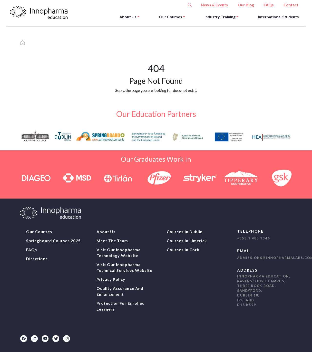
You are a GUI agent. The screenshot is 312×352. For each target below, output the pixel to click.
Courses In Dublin (185, 231)
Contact (290, 4)
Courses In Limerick (187, 240)
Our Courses (170, 16)
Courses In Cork (183, 249)
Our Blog (246, 4)
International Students (278, 16)
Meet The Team (112, 240)
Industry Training (220, 16)
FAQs (269, 4)
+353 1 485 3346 (253, 238)
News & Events (214, 4)
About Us (127, 16)
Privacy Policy (111, 279)
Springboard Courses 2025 (53, 240)
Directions (37, 258)
